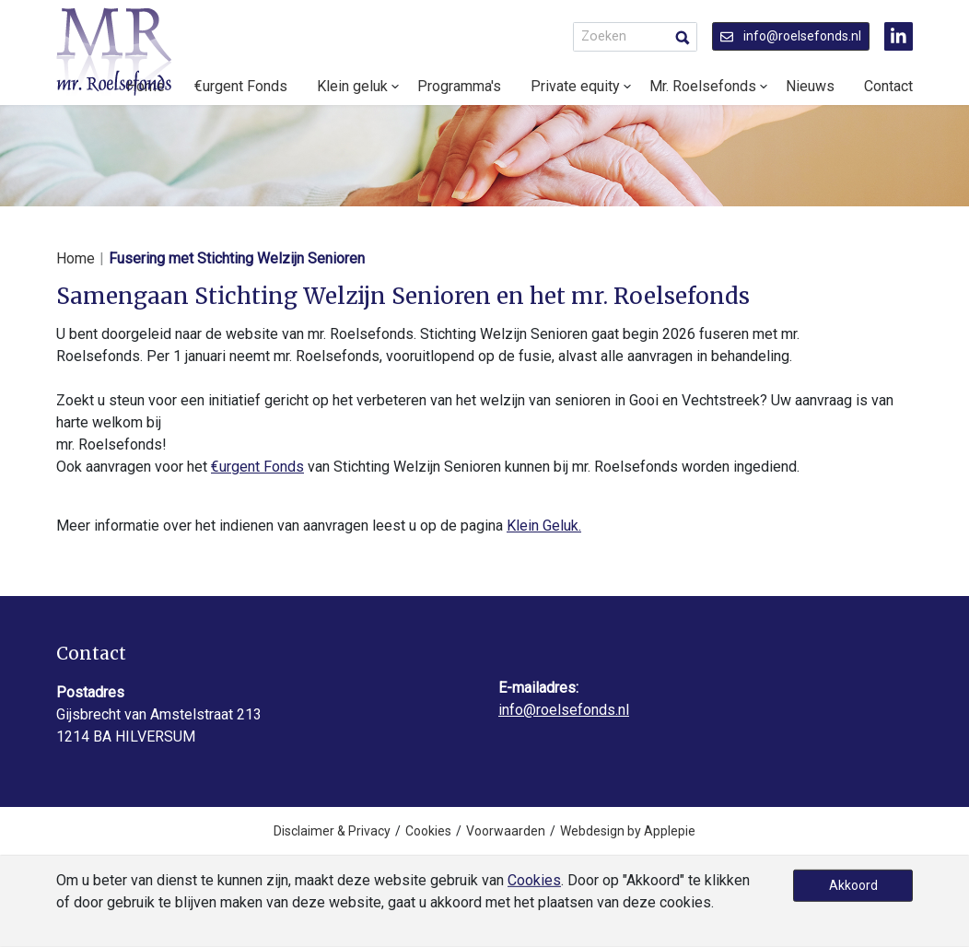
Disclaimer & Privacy (332, 831)
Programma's (459, 86)
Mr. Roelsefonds (702, 86)
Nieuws (810, 86)
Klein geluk (352, 86)
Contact (888, 86)
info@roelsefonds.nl (790, 36)
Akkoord (853, 885)
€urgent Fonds (240, 86)
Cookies (428, 831)
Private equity (575, 86)
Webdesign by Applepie (627, 831)
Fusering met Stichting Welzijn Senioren (237, 258)
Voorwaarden (505, 831)
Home (75, 258)
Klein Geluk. (544, 525)
